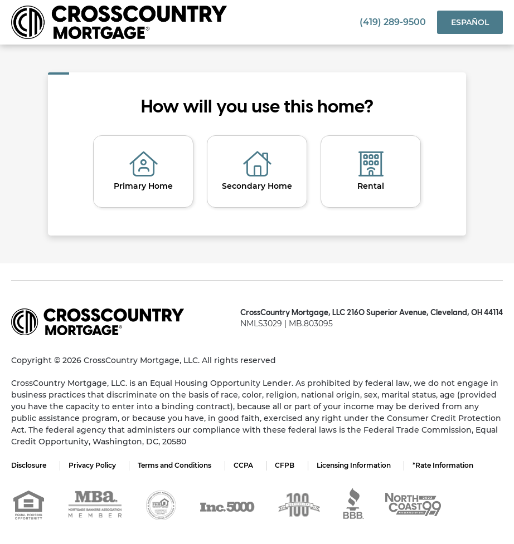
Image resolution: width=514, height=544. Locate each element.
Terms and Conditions (175, 465)
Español (470, 22)
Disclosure (28, 465)
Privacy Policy (92, 465)
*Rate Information (444, 465)
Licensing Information (355, 465)
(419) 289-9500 (393, 22)
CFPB (285, 465)
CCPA (244, 465)
